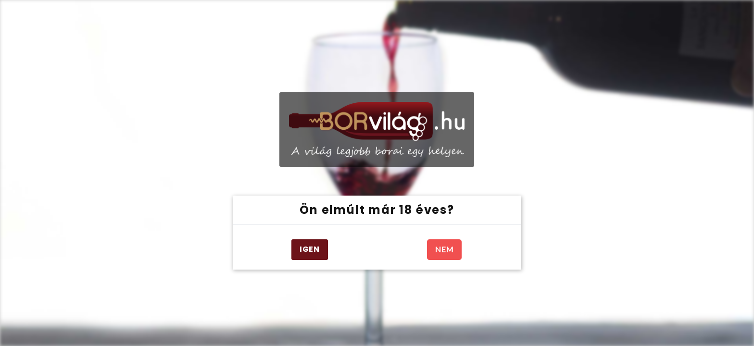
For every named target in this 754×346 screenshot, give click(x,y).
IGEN (310, 249)
